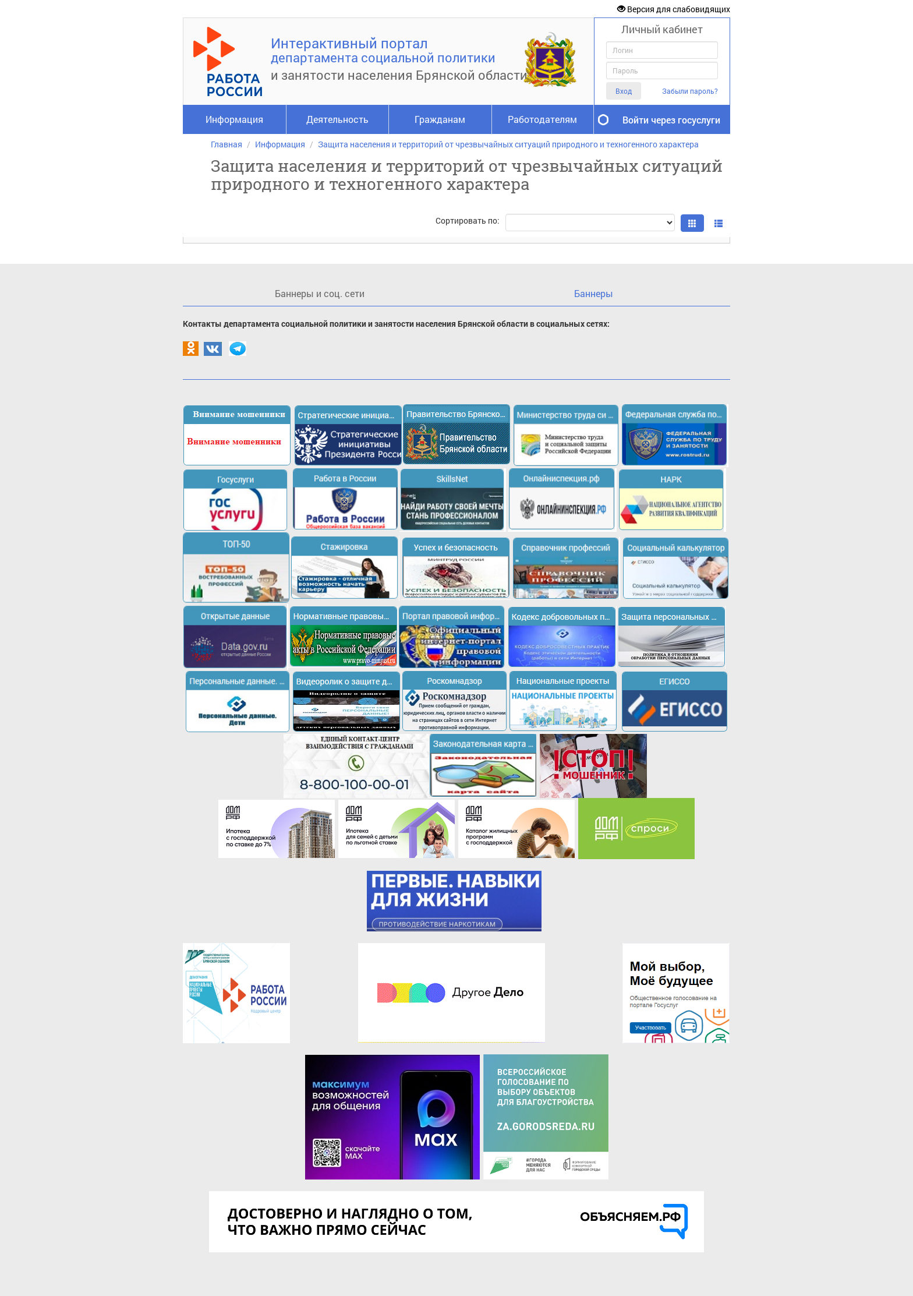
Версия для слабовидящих (673, 9)
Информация (234, 119)
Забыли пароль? (690, 91)
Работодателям (542, 119)
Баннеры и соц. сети (320, 293)
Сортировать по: (468, 220)
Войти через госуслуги (671, 120)
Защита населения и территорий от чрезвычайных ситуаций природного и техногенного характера (508, 144)
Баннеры (593, 293)
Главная (226, 144)
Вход (623, 91)
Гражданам (440, 119)
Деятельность (337, 119)
